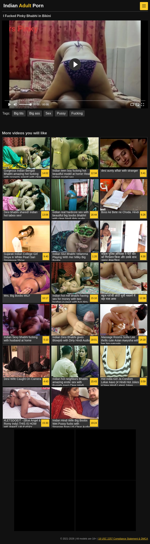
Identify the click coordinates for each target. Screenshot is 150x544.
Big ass (34, 113)
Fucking (77, 113)
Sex (48, 113)
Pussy (61, 113)
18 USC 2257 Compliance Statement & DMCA (123, 538)
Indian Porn (23, 5)
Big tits (19, 113)
